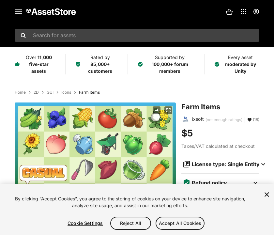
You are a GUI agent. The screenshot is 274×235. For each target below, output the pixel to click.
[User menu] (256, 11)
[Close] (267, 195)
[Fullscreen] (168, 110)
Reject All (130, 224)
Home (20, 92)
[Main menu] (18, 11)
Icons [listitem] (66, 92)
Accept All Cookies (180, 224)
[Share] (156, 110)
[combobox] (137, 35)
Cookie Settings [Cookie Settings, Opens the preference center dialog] (85, 224)
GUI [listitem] (50, 92)
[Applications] (244, 11)
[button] (229, 12)
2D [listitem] (36, 92)
